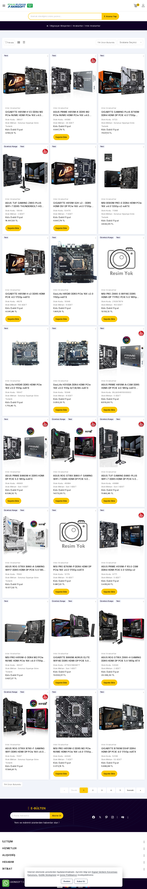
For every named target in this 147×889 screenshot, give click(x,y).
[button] (9, 42)
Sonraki (130, 792)
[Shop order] (130, 42)
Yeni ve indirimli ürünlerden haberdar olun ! (36, 825)
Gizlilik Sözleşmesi (47, 875)
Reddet (67, 881)
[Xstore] (20, 5)
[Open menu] (4, 5)
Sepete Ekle (61, 137)
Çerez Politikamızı (68, 875)
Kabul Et (81, 881)
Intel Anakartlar (12, 108)
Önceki (74, 792)
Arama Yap (111, 16)
